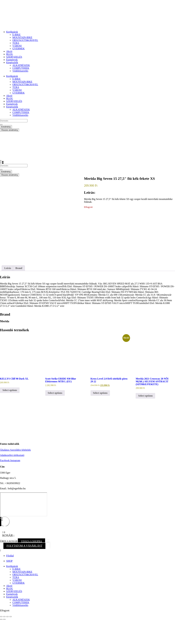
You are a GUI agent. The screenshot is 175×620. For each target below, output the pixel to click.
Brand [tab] (19, 268)
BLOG (9, 54)
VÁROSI (17, 45)
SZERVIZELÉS (14, 57)
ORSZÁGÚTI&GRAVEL (25, 40)
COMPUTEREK (20, 68)
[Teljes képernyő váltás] (4, 616)
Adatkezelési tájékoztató (12, 455)
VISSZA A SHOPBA (31, 541)
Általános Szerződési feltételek (15, 450)
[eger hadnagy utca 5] (23, 504)
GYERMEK (18, 48)
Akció (9, 51)
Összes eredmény (9, 130)
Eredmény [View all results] (6, 127)
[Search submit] (1, 124)
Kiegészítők (12, 62)
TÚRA (15, 43)
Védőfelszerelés (20, 71)
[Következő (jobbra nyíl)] (4, 619)
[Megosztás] (7, 616)
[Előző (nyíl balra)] (1, 619)
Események (12, 59)
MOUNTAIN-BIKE (22, 37)
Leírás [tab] (7, 268)
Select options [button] (9, 390)
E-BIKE (16, 34)
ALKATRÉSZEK (21, 65)
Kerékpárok (12, 32)
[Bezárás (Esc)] (10, 616)
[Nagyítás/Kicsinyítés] (1, 616)
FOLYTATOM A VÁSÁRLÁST (24, 545)
